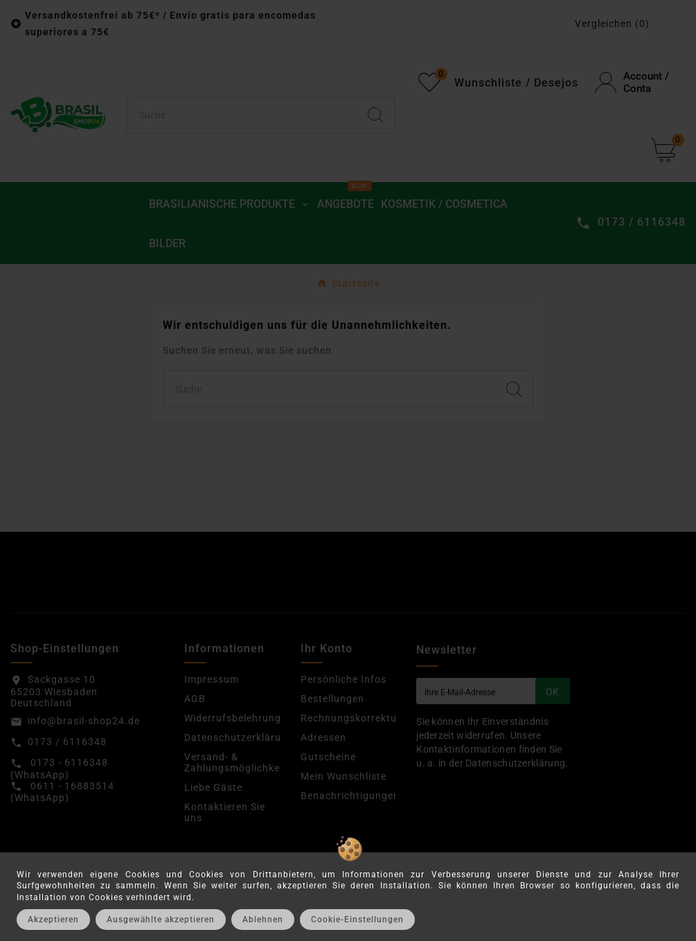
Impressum (211, 679)
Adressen (323, 737)
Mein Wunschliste (343, 776)
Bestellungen (332, 698)
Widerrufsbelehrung (232, 718)
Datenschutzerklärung (239, 737)
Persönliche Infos (343, 679)
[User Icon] (640, 82)
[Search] (375, 115)
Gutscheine (328, 756)
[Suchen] (242, 115)
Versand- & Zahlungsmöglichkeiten (241, 762)
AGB (195, 698)
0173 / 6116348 (67, 741)
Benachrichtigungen (350, 795)
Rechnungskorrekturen (357, 718)
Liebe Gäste (213, 787)
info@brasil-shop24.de (84, 720)
